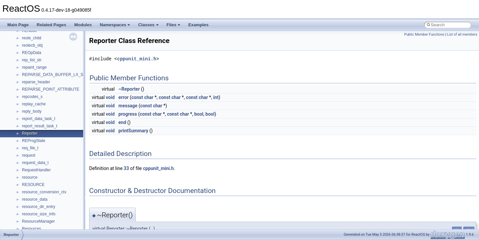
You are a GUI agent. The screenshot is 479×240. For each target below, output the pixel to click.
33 (126, 168)
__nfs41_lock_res (37, 200)
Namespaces (115, 24)
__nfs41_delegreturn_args (45, 61)
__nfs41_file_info (37, 127)
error (123, 97)
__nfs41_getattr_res (40, 163)
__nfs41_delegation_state (45, 46)
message (127, 105)
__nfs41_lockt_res (38, 222)
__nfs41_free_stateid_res (44, 141)
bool (198, 114)
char (148, 97)
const (137, 97)
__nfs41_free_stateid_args (45, 134)
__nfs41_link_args (38, 178)
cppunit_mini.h (136, 59)
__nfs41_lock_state (39, 207)
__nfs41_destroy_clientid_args (49, 75)
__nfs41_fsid (33, 149)
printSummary (133, 130)
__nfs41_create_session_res (47, 39)
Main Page (18, 24)
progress (127, 114)
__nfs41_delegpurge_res (44, 53)
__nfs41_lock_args (39, 193)
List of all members (462, 34)
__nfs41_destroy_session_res (48, 97)
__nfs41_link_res (37, 185)
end (122, 122)
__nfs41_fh (32, 119)
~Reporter (129, 89)
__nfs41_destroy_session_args (49, 90)
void (110, 97)
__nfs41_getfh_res (38, 171)
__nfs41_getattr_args (41, 156)
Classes (148, 24)
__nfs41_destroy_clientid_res (48, 83)
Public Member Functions (424, 34)
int (216, 97)
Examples (198, 24)
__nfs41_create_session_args (48, 31)
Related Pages (51, 24)
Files (174, 24)
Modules (83, 24)
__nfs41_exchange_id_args (46, 105)
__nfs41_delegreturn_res (44, 68)
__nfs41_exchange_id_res (45, 112)
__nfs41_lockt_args (39, 215)
